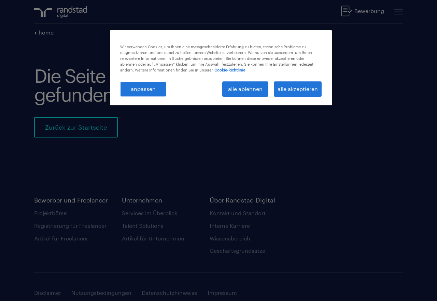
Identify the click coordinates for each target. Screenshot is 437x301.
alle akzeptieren (298, 89)
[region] (221, 67)
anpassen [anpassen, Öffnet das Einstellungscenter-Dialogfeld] (143, 89)
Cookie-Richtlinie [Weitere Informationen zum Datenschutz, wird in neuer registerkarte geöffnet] (229, 70)
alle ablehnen (245, 89)
